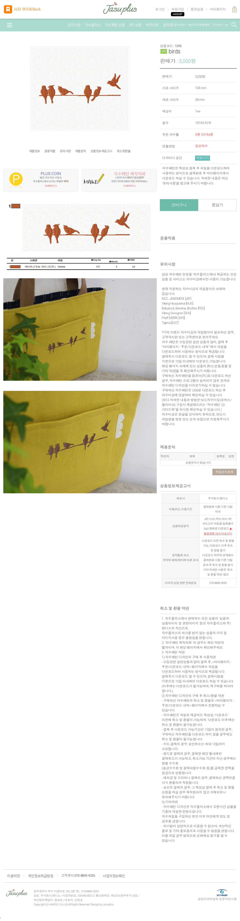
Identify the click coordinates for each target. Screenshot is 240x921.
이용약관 (13, 876)
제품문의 (80, 151)
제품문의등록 (224, 472)
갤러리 (167, 25)
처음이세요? (178, 25)
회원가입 (177, 9)
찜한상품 (197, 9)
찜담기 (217, 205)
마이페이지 (218, 9)
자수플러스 (93, 25)
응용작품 (49, 151)
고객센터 (220, 25)
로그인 (160, 9)
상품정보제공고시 (101, 151)
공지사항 (74, 25)
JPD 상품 (135, 25)
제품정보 (34, 151)
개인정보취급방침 (40, 876)
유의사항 (65, 151)
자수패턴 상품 (115, 25)
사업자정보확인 (114, 876)
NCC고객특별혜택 (199, 25)
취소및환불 (124, 151)
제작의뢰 (152, 25)
